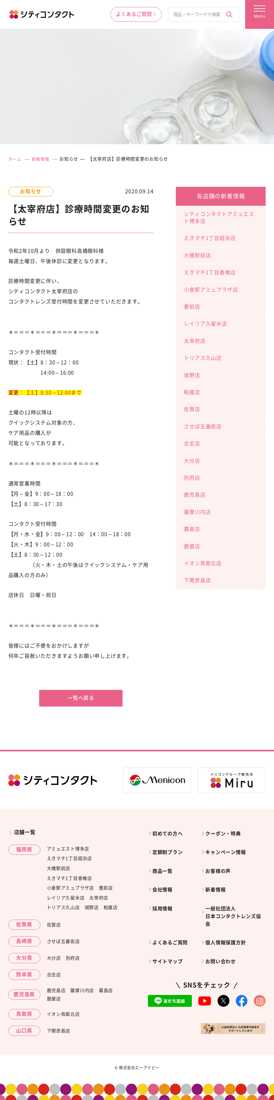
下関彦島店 (197, 580)
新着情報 (42, 159)
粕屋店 (192, 391)
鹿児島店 (194, 494)
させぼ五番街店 (203, 426)
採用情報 (164, 896)
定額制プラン (170, 848)
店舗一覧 (25, 832)
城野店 (192, 374)
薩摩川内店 (197, 511)
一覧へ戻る (80, 697)
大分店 (192, 460)
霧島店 (192, 529)
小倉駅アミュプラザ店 (211, 289)
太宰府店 (194, 340)
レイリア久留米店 (205, 323)
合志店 (192, 443)
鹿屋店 (192, 546)
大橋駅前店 (197, 255)
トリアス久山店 (203, 357)
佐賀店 (192, 409)
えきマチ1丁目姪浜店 (209, 238)
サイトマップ (170, 945)
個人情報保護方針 (228, 929)
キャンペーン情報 (228, 848)
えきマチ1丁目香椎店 (209, 272)
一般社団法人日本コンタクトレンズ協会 (234, 905)
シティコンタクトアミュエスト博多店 (219, 217)
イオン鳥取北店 (203, 563)
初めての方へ (170, 832)
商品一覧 (164, 864)
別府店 (192, 477)
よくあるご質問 (173, 929)
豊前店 (192, 306)
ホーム (15, 159)
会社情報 (164, 880)
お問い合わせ (223, 945)
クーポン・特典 (225, 832)
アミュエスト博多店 (68, 848)
